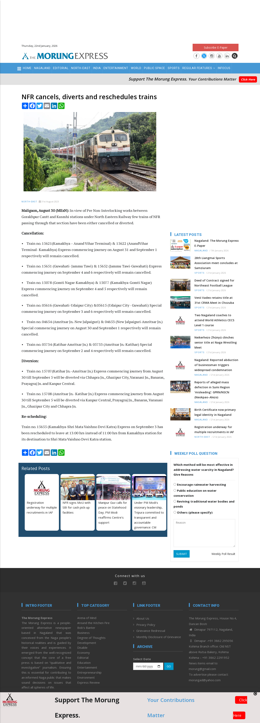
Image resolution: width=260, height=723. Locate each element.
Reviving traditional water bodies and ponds (204, 503)
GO (169, 666)
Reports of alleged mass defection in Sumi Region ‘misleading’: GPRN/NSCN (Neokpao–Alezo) (212, 389)
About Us (142, 618)
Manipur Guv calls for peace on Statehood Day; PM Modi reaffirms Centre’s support (112, 512)
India (97, 68)
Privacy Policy (145, 625)
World (136, 68)
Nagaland (42, 68)
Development (86, 643)
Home (27, 68)
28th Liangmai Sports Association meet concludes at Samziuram (216, 263)
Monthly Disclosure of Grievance (158, 637)
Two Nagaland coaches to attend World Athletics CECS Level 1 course (214, 320)
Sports (174, 68)
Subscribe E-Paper (215, 47)
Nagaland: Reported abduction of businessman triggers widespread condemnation (216, 365)
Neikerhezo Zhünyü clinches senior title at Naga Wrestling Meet (215, 342)
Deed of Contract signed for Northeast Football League (214, 282)
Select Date (142, 659)
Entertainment (116, 68)
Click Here (248, 79)
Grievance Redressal (150, 631)
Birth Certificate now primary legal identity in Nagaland (215, 412)
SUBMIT (181, 554)
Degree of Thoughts (91, 638)
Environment (86, 677)
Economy (83, 653)
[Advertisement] (130, 20)
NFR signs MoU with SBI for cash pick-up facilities (76, 508)
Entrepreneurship (89, 672)
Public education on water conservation (195, 493)
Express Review (88, 682)
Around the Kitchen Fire (93, 623)
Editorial (61, 68)
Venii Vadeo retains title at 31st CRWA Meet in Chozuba (214, 300)
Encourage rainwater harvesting (200, 484)
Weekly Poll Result (223, 553)
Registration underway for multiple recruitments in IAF (42, 508)
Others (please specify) (193, 512)
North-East (80, 68)
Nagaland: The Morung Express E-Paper (216, 243)
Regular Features (198, 68)
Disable (82, 647)
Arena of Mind (86, 618)
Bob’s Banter (86, 628)
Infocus (224, 68)
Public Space (154, 68)
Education (84, 663)
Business (83, 633)
